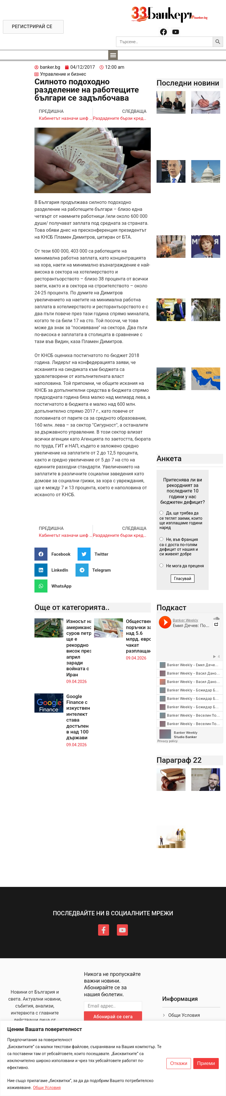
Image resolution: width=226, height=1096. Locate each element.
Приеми (206, 1063)
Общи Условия (47, 1087)
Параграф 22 (179, 760)
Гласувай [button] (182, 578)
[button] (113, 55)
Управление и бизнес (63, 74)
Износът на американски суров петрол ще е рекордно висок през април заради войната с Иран (81, 647)
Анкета (169, 458)
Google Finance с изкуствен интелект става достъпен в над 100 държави (78, 717)
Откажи (178, 1063)
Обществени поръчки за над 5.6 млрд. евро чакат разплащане (140, 636)
